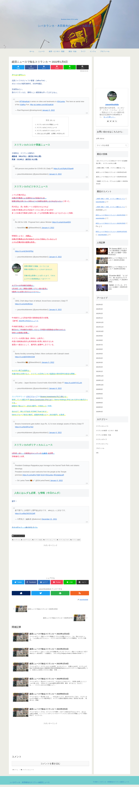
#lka (31, 105)
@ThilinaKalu (24, 101)
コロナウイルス (26, 540)
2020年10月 (99, 385)
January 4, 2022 (48, 228)
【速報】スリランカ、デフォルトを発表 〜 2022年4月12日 (112, 182)
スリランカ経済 (75, 540)
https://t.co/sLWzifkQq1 (24, 305)
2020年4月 (99, 411)
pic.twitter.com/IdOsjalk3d (43, 105)
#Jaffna (22, 105)
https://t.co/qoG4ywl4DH (61, 223)
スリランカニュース (18, 536)
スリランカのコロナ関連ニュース (47, 124)
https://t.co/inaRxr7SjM (31, 476)
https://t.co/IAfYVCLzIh (73, 383)
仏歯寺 (44, 454)
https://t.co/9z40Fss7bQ (24, 427)
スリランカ (16, 540)
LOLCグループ (32, 397)
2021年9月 (99, 336)
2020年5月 (99, 407)
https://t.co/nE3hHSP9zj (24, 252)
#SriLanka (61, 101)
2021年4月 (99, 358)
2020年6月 (99, 402)
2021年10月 (99, 331)
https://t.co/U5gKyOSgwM (63, 169)
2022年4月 (99, 304)
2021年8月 (99, 340)
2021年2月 (99, 367)
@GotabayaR (58, 476)
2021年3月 (99, 362)
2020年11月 (99, 380)
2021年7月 (99, 345)
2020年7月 (99, 398)
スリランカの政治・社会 (103, 435)
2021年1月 (99, 371)
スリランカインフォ (102, 444)
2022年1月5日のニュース (28, 321)
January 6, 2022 (55, 175)
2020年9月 (99, 389)
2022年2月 (99, 313)
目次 (47, 120)
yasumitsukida (112, 104)
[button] (126, 145)
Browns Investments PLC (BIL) (52, 397)
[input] (112, 145)
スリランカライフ (101, 439)
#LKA (43, 476)
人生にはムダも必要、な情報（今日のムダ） (51, 134)
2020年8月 (99, 394)
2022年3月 (99, 309)
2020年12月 (99, 376)
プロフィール (100, 448)
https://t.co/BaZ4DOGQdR (25, 514)
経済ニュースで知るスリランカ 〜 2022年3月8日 (110, 215)
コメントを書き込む (50, 766)
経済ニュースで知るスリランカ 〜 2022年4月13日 (111, 177)
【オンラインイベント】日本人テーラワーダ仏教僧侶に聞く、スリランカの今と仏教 (111, 162)
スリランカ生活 (37, 540)
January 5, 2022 (48, 110)
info (97, 453)
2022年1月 (99, 318)
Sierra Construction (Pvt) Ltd (41, 400)
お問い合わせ (100, 138)
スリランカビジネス (63, 540)
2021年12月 (99, 322)
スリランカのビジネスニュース (46, 128)
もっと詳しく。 (109, 117)
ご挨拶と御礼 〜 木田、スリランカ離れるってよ (110, 168)
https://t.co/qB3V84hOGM (25, 357)
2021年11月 (99, 327)
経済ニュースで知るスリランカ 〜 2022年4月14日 (111, 172)
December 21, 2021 (49, 520)
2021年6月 (99, 349)
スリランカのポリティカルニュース (48, 131)
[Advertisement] (50, 561)
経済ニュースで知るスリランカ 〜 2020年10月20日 (111, 231)
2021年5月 (99, 353)
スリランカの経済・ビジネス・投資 (107, 430)
